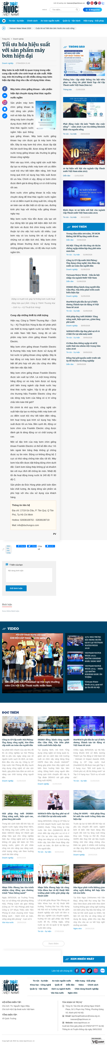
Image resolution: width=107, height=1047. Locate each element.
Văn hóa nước (8, 922)
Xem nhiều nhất (79, 959)
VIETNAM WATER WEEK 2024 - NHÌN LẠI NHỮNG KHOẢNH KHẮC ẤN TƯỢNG (94, 671)
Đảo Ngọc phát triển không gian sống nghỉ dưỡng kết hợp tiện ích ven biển (89, 890)
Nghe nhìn (77, 928)
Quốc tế (58, 985)
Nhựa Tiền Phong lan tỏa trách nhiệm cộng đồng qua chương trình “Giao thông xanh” (18, 890)
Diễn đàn (66, 176)
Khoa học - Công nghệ (40, 985)
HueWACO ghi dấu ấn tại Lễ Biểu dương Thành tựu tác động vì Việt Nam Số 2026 (82, 304)
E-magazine (92, 9)
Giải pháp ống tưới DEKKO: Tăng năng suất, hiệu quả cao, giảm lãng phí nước (83, 319)
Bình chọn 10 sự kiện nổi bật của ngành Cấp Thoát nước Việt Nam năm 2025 (84, 211)
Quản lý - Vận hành (71, 21)
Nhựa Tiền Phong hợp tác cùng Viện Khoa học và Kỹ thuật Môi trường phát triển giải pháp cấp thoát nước (53, 891)
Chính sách (32, 21)
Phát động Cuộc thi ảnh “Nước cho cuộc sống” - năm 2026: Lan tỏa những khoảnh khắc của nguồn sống (84, 127)
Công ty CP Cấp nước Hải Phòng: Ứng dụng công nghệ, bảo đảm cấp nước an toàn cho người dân (83, 263)
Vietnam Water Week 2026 (20, 28)
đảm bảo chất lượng (8, 549)
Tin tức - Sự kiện (16, 21)
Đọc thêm (77, 227)
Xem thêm (53, 943)
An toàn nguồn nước (50, 21)
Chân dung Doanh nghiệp (87, 989)
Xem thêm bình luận (10, 611)
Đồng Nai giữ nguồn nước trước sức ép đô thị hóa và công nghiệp (83, 359)
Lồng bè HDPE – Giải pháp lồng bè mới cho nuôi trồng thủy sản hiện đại (89, 816)
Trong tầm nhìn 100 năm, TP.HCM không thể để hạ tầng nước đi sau (83, 235)
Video (10, 628)
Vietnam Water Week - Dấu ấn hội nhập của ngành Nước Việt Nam (83, 276)
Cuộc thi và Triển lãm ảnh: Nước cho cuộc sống (55, 28)
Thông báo (74, 47)
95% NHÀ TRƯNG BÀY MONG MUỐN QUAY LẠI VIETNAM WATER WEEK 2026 (94, 642)
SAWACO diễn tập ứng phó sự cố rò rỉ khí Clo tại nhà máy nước (83, 332)
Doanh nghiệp (18, 39)
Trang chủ (6, 39)
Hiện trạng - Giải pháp (93, 21)
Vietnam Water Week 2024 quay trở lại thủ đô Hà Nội (94, 685)
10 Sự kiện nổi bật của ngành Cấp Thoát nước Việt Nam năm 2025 (84, 170)
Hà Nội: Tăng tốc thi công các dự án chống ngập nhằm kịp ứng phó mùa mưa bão (83, 248)
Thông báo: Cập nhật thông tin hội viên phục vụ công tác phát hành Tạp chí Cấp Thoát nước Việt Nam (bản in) (84, 82)
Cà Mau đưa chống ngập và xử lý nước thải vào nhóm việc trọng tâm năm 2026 (83, 346)
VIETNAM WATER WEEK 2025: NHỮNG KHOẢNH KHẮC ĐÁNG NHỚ (93, 657)
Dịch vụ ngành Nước (61, 989)
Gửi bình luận (16, 588)
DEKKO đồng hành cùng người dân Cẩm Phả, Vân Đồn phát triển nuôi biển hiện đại (83, 290)
